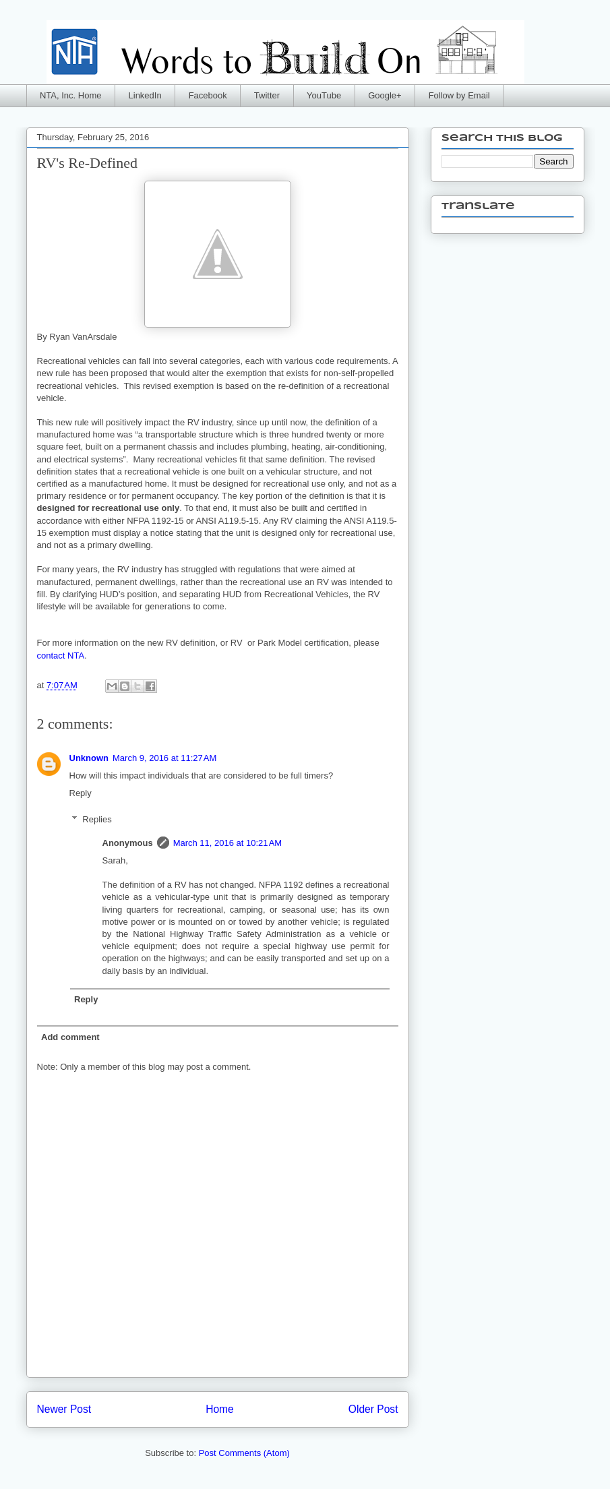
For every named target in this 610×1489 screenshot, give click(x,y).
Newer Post (64, 1409)
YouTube (324, 95)
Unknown (89, 758)
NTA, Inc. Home (71, 95)
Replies (96, 819)
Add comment (70, 1037)
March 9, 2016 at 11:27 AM (164, 758)
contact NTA (61, 655)
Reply (80, 793)
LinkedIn (145, 95)
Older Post (373, 1409)
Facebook (208, 95)
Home (220, 1409)
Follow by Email (459, 95)
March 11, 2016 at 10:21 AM (227, 843)
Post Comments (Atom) (244, 1453)
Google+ (385, 95)
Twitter (267, 95)
